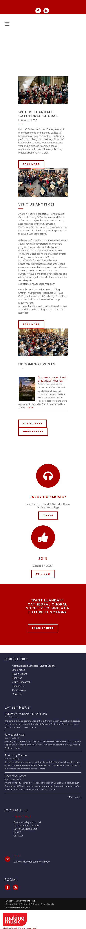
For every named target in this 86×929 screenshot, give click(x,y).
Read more (31, 164)
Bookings (17, 678)
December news (15, 776)
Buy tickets (32, 423)
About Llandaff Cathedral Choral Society (33, 665)
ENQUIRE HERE (43, 628)
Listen (48, 515)
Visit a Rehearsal (21, 682)
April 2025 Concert (17, 755)
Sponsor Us (18, 686)
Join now (43, 574)
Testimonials (18, 690)
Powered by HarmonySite (18, 907)
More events (33, 431)
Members (17, 694)
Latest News (18, 669)
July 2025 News (14, 734)
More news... (74, 797)
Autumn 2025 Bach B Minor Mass (26, 714)
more (30, 407)
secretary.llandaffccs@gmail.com (32, 861)
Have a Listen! (19, 674)
